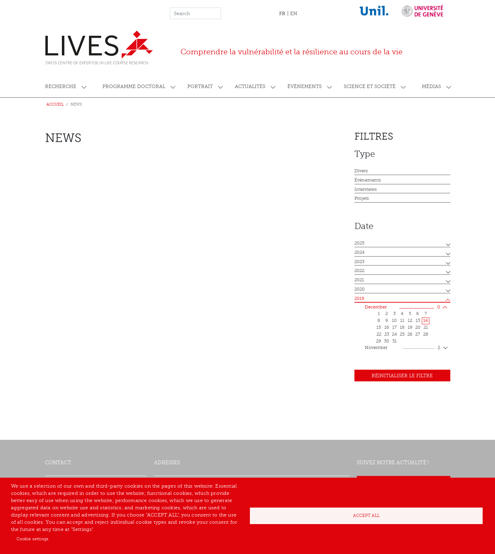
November (402, 348)
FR (282, 13)
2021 (359, 280)
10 (394, 320)
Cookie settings (32, 538)
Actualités (250, 86)
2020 (359, 289)
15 (378, 327)
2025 (359, 243)
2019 (359, 298)
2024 (359, 252)
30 (386, 341)
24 (394, 334)
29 (378, 341)
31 (394, 341)
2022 (359, 270)
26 (409, 334)
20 (417, 327)
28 (425, 334)
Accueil (55, 104)
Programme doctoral (133, 86)
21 (426, 327)
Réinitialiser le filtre (402, 375)
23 (386, 334)
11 (402, 320)
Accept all (366, 515)
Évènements (304, 86)
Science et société (370, 86)
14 (425, 320)
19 (410, 327)
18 (402, 327)
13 (418, 320)
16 (386, 327)
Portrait (200, 86)
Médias (431, 86)
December (402, 307)
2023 (359, 261)
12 (410, 320)
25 (402, 334)
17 (394, 327)
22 (378, 334)
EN (293, 13)
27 (417, 334)
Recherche (60, 86)
